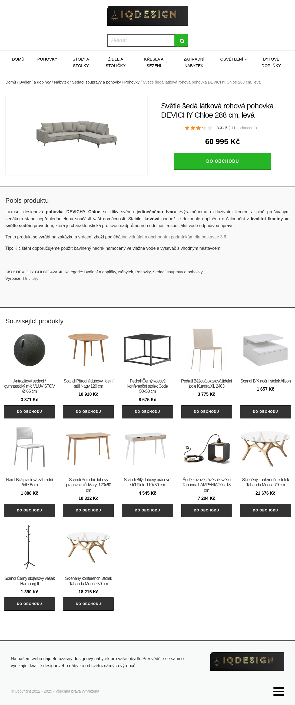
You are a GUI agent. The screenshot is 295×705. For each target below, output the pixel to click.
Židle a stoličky (116, 62)
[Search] (181, 40)
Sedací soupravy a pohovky (96, 82)
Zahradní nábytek (194, 62)
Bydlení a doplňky (35, 82)
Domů (18, 59)
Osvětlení (231, 59)
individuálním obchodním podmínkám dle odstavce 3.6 (174, 237)
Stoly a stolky (81, 62)
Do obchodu (222, 161)
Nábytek (61, 82)
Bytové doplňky (271, 62)
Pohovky (47, 59)
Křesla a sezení (154, 62)
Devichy (30, 278)
